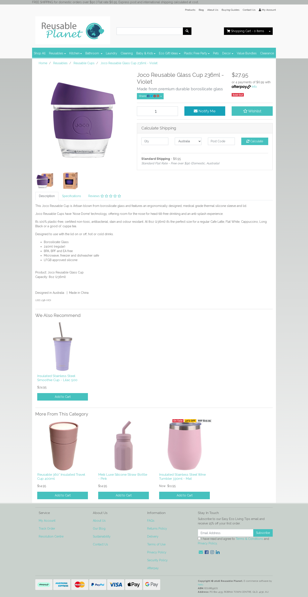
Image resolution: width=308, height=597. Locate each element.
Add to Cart (63, 396)
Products (190, 9)
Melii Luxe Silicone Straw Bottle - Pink (122, 476)
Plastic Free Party (195, 53)
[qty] (154, 141)
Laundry (111, 53)
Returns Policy (157, 528)
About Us (212, 9)
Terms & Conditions (249, 539)
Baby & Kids (144, 53)
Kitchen (74, 53)
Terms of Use (156, 544)
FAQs (150, 520)
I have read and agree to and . (233, 541)
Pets (216, 53)
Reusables (56, 53)
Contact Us (249, 9)
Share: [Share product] (149, 96)
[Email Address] (225, 533)
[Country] (188, 141)
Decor (226, 53)
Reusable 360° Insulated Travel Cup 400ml (61, 476)
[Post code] (221, 141)
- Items (245, 31)
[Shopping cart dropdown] (270, 31)
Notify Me (205, 111)
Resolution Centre (51, 536)
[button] (252, 111)
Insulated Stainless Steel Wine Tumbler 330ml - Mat (182, 476)
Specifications (71, 196)
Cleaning (127, 53)
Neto (200, 584)
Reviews (104, 196)
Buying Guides (230, 9)
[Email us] (201, 552)
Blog (201, 9)
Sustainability (102, 536)
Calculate (254, 141)
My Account (47, 520)
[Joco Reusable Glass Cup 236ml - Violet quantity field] (157, 111)
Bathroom (92, 53)
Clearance (267, 53)
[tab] (46, 196)
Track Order (47, 528)
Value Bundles (247, 53)
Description (47, 196)
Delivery (152, 536)
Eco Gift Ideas (168, 53)
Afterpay (153, 568)
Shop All (40, 53)
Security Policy (157, 560)
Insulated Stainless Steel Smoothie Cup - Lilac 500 (57, 378)
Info (254, 86)
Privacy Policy (156, 552)
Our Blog (99, 528)
